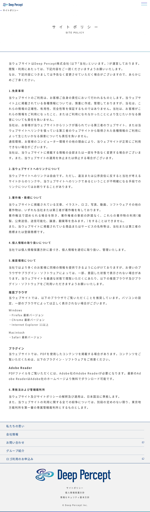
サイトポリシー (75, 487)
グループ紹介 (15, 451)
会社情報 (12, 434)
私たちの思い (15, 426)
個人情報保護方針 (75, 492)
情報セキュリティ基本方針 (75, 497)
